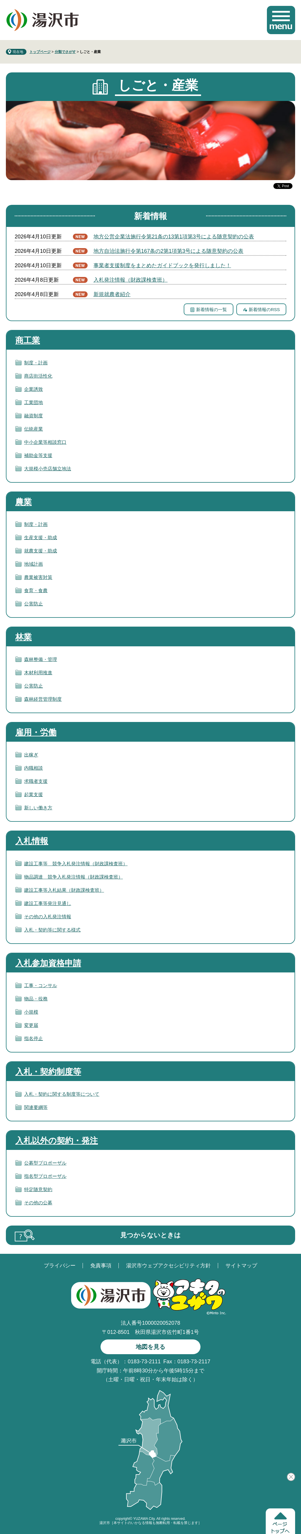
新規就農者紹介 (112, 294)
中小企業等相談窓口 (45, 442)
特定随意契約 (38, 1189)
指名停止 (33, 1038)
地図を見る (150, 1347)
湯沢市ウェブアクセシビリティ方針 (168, 1266)
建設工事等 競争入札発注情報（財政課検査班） (76, 863)
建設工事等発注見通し (47, 903)
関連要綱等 (36, 1107)
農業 (23, 502)
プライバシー (60, 1266)
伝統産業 (33, 428)
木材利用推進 (38, 672)
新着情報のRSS (264, 309)
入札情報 (31, 841)
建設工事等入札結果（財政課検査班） (64, 890)
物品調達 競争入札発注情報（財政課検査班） (73, 876)
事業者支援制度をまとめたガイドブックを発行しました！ (162, 265)
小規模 (31, 1012)
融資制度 (33, 415)
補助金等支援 (38, 455)
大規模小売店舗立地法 (47, 468)
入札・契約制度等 (48, 1071)
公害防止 (33, 603)
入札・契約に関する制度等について (61, 1094)
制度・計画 (36, 362)
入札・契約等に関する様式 (52, 929)
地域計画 (33, 564)
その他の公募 (38, 1202)
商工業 (27, 340)
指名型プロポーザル (45, 1176)
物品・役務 (36, 998)
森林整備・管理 (40, 659)
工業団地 (33, 402)
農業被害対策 (38, 577)
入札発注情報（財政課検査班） (130, 280)
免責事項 (100, 1266)
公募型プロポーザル (45, 1163)
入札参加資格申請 (48, 963)
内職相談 (33, 768)
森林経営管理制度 (43, 699)
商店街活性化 (38, 375)
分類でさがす (65, 52)
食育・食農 (36, 590)
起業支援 (33, 794)
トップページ (40, 52)
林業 (23, 637)
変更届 (31, 1025)
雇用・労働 (35, 732)
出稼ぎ (31, 754)
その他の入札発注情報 (47, 916)
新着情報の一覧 (211, 309)
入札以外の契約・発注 (56, 1140)
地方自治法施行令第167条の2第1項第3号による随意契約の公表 (168, 251)
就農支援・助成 (40, 550)
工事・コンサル (40, 985)
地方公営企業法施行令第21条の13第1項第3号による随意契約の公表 (173, 237)
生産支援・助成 (40, 537)
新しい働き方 (38, 807)
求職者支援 (36, 781)
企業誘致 (33, 389)
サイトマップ (241, 1266)
